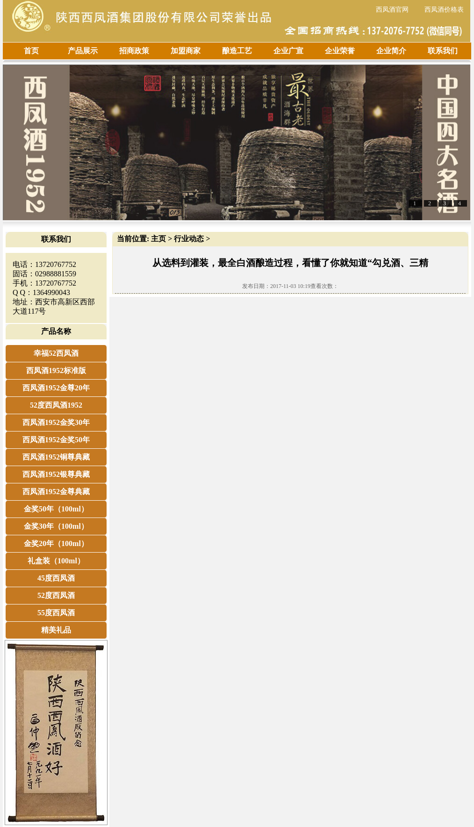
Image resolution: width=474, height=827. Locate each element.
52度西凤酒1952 (56, 405)
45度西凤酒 (56, 578)
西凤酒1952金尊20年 (56, 388)
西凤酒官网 (392, 9)
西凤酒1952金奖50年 (56, 440)
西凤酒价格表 (444, 9)
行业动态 (189, 239)
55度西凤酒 (56, 613)
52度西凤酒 (56, 595)
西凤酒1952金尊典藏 (56, 492)
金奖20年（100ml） (56, 543)
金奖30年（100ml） (56, 526)
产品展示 (83, 51)
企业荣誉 (340, 51)
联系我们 (443, 51)
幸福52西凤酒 (56, 353)
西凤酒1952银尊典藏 (56, 474)
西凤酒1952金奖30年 (56, 422)
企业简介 (391, 51)
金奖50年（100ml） (56, 509)
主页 (158, 239)
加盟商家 (186, 51)
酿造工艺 (237, 51)
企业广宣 (288, 51)
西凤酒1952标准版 (56, 370)
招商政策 (134, 51)
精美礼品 (56, 630)
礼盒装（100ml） (56, 561)
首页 (31, 51)
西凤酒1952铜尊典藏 (56, 457)
